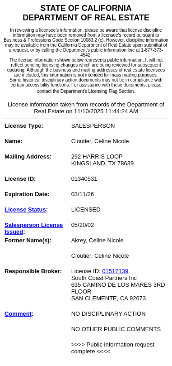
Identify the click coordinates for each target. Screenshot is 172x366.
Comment (18, 313)
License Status (25, 209)
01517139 (115, 271)
